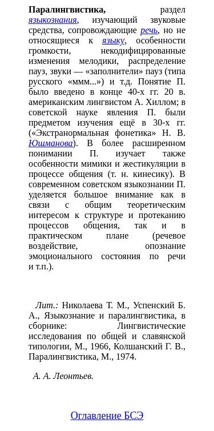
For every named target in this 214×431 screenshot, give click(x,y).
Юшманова (51, 143)
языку (113, 40)
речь (149, 30)
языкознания (53, 20)
